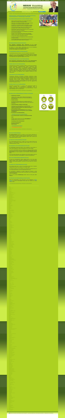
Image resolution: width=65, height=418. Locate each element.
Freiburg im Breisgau (11, 244)
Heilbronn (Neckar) (11, 262)
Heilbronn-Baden (11, 261)
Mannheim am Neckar (12, 312)
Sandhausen (10, 364)
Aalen (9, 186)
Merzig (10, 317)
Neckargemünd (11, 323)
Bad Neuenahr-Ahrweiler (12, 200)
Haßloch (10, 256)
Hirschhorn (10, 267)
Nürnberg (10, 331)
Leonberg (10, 299)
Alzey (9, 190)
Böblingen (10, 217)
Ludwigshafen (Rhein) (12, 303)
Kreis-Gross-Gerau (11, 288)
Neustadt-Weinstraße (12, 329)
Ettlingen (10, 237)
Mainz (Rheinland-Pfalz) (12, 310)
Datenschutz (37, 9)
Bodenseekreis (11, 216)
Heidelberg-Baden (11, 258)
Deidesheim (10, 225)
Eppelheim (10, 233)
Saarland (10, 362)
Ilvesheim (10, 273)
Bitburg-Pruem (11, 215)
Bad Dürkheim (11, 195)
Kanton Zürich (11, 279)
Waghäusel (10, 391)
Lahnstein (10, 291)
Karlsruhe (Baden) (11, 280)
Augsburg (10, 193)
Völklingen (10, 388)
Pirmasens (10, 341)
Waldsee (10, 393)
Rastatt (10, 343)
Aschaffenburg (11, 192)
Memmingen (10, 316)
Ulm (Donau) (10, 386)
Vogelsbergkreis (11, 389)
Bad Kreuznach (11, 199)
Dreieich (10, 228)
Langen (10, 297)
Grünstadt (10, 253)
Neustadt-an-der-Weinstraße (13, 328)
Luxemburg (10, 304)
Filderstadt (10, 238)
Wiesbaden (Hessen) (12, 400)
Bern (9, 209)
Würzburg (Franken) (11, 407)
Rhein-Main (10, 351)
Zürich (10, 408)
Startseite (10, 13)
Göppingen (10, 251)
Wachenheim (10, 390)
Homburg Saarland (11, 272)
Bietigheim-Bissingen (12, 212)
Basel (9, 204)
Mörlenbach (10, 320)
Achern (10, 187)
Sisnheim (10, 375)
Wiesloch (10, 402)
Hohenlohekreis (11, 270)
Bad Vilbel (10, 202)
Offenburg (10, 336)
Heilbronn (10, 260)
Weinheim (10, 395)
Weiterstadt (10, 396)
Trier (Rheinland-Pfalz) (12, 382)
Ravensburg (10, 344)
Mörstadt (10, 321)
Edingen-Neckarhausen (12, 230)
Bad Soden (10, 201)
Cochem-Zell (10, 222)
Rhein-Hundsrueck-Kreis (12, 348)
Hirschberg (10, 266)
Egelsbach (10, 231)
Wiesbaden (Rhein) (11, 401)
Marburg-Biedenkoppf (12, 314)
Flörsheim (10, 239)
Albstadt (10, 188)
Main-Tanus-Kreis (11, 308)
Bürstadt (10, 220)
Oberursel (10, 334)
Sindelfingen (10, 374)
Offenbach (10, 335)
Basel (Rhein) (11, 205)
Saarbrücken (10, 360)
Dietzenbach (10, 226)
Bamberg (10, 203)
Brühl (9, 219)
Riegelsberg (10, 356)
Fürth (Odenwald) (11, 247)
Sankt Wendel (11, 366)
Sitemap (42, 9)
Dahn (9, 223)
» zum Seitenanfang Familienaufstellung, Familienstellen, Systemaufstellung (20, 90)
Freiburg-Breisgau (11, 243)
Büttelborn (10, 221)
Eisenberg (10, 232)
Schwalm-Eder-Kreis (11, 370)
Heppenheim (10, 263)
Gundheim (10, 254)
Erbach (10, 234)
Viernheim (10, 387)
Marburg (10, 313)
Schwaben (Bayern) (11, 368)
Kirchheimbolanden (11, 284)
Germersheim (11, 249)
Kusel (9, 289)
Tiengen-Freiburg (11, 380)
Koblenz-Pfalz (11, 285)
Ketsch (10, 283)
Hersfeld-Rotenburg (11, 264)
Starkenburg (10, 377)
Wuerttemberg (11, 405)
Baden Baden (11, 196)
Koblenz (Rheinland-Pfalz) (12, 286)
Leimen (10, 298)
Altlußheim (10, 189)
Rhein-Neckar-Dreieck (12, 354)
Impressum (29, 9)
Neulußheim (10, 327)
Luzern (10, 305)
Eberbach (10, 229)
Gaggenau (10, 248)
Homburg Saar (11, 271)
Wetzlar (10, 399)
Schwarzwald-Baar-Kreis (12, 371)
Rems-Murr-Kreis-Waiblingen (13, 346)
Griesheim (10, 252)
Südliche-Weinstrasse (12, 379)
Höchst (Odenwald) (11, 269)
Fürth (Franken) (11, 246)
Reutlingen (10, 347)
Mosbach (10, 322)
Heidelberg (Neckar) (11, 259)
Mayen (10, 315)
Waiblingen (10, 392)
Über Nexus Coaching (11, 11)
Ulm (9, 385)
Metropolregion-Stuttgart (12, 318)
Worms (10, 404)
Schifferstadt (10, 367)
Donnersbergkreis (11, 227)
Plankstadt (10, 342)
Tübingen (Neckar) (11, 384)
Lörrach (10, 301)
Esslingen (10, 236)
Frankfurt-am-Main (11, 241)
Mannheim (10, 311)
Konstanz (10, 287)
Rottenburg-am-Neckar (12, 359)
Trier (9, 381)
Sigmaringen (10, 373)
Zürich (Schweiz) (11, 409)
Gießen (10, 250)
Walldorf (10, 394)
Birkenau (10, 213)
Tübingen (10, 383)
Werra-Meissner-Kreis (12, 397)
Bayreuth (10, 207)
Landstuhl (10, 296)
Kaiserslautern (11, 277)
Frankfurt (10, 240)
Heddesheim (10, 257)
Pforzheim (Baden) (11, 339)
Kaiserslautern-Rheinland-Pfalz (13, 278)
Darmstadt (10, 224)
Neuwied (10, 330)
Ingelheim (10, 274)
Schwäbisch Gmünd (11, 369)
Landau (10, 294)
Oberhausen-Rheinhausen (12, 333)
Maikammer (10, 306)
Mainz (9, 309)
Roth (9, 358)
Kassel (10, 281)
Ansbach (10, 191)
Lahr (9, 292)
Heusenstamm (11, 265)
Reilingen (10, 345)
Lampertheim (10, 293)
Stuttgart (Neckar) (11, 378)
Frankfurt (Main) (11, 242)
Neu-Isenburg (11, 326)
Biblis (9, 211)
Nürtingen (10, 332)
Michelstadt (10, 319)
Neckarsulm (10, 325)
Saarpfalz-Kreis (11, 363)
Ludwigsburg (10, 302)
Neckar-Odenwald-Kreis (12, 324)
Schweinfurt (10, 372)
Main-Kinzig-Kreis (11, 307)
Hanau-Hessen (11, 255)
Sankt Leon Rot (11, 365)
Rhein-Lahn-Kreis (11, 349)
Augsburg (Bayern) (11, 194)
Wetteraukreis (11, 398)
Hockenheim (10, 268)
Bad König (10, 198)
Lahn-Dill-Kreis (11, 290)
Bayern (10, 206)
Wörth (9, 403)
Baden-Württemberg (11, 197)
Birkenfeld (10, 214)
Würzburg (10, 406)
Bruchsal (10, 218)
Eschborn (10, 235)
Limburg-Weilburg (11, 300)
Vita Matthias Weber (19, 11)
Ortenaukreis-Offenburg (12, 337)
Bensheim (10, 208)
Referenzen (41, 11)
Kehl (9, 282)
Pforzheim (10, 338)
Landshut (10, 295)
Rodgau (10, 357)
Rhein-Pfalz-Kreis (11, 350)
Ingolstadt (10, 275)
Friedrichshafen (11, 245)
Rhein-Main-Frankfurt (12, 352)
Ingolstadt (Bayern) (11, 276)
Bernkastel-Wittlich (11, 210)
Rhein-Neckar (11, 353)
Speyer (10, 376)
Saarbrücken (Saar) (11, 361)
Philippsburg (10, 340)
